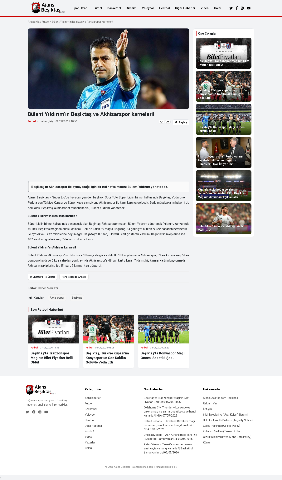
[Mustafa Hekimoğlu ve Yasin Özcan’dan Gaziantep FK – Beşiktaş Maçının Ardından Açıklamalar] (223, 185)
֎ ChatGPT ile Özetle (42, 276)
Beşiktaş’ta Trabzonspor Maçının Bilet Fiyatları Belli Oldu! (52, 357)
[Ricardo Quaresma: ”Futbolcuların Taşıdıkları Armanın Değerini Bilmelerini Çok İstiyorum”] (223, 152)
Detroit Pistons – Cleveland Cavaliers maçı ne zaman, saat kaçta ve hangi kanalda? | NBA (169, 425)
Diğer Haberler (185, 8)
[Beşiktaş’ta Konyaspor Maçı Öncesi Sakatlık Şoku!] (223, 119)
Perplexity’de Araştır (73, 276)
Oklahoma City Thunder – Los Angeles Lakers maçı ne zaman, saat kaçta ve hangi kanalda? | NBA (170, 411)
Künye (207, 442)
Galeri (218, 8)
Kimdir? (131, 8)
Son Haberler (93, 397)
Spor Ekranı (80, 8)
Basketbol (114, 8)
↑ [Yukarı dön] (1, 477)
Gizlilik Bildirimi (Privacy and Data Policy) (227, 436)
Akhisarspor (57, 297)
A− (161, 121)
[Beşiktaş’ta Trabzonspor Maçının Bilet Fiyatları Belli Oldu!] (223, 53)
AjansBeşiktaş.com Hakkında (220, 397)
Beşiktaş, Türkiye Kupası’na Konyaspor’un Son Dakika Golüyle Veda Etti (107, 357)
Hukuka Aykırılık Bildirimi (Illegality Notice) (228, 420)
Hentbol (164, 8)
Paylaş (181, 122)
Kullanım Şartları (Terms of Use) (222, 431)
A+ (167, 121)
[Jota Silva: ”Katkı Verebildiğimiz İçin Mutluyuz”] (223, 218)
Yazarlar (90, 442)
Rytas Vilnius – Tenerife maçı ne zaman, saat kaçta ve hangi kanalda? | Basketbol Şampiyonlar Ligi (168, 448)
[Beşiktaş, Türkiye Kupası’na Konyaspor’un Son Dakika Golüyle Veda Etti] (223, 86)
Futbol (98, 8)
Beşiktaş (77, 297)
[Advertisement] (108, 153)
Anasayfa (34, 21)
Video (205, 8)
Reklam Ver (210, 403)
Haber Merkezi (48, 288)
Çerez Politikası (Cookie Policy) (221, 425)
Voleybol (148, 8)
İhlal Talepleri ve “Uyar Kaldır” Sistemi (225, 414)
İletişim (207, 409)
